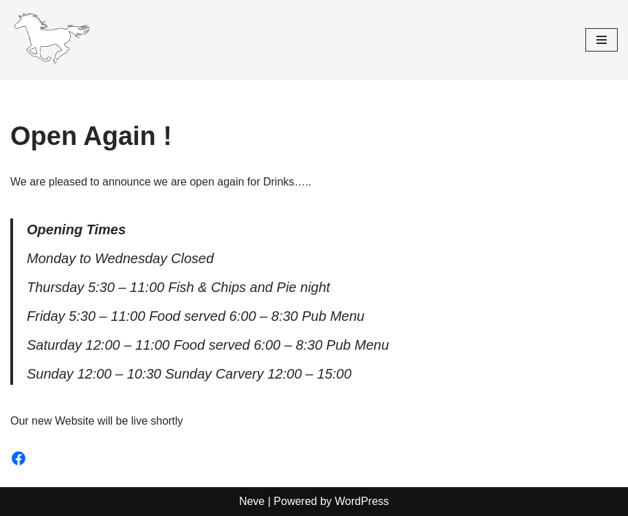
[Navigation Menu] (601, 40)
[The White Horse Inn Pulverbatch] (51, 40)
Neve (252, 501)
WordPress (362, 501)
